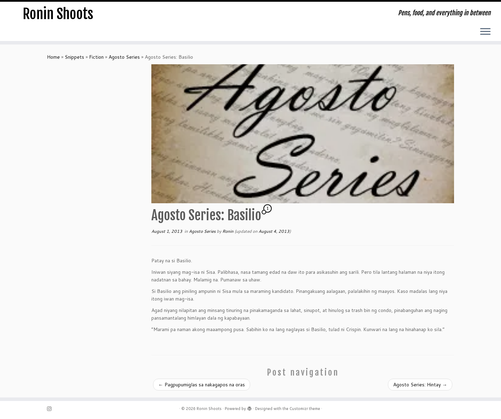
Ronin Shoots (58, 14)
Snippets (74, 57)
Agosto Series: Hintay (420, 384)
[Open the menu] (485, 32)
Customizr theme (304, 408)
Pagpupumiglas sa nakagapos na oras (201, 384)
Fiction (96, 57)
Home (53, 57)
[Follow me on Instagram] (51, 408)
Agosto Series (124, 57)
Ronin (227, 231)
